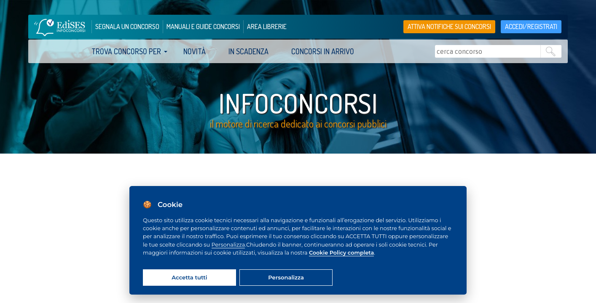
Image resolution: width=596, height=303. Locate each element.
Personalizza (228, 245)
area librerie (267, 26)
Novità (194, 51)
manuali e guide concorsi (203, 26)
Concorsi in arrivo (322, 51)
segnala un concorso (127, 26)
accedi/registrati (531, 26)
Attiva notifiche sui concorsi (449, 26)
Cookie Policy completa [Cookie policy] (341, 253)
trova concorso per (126, 51)
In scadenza (248, 51)
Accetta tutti (189, 277)
